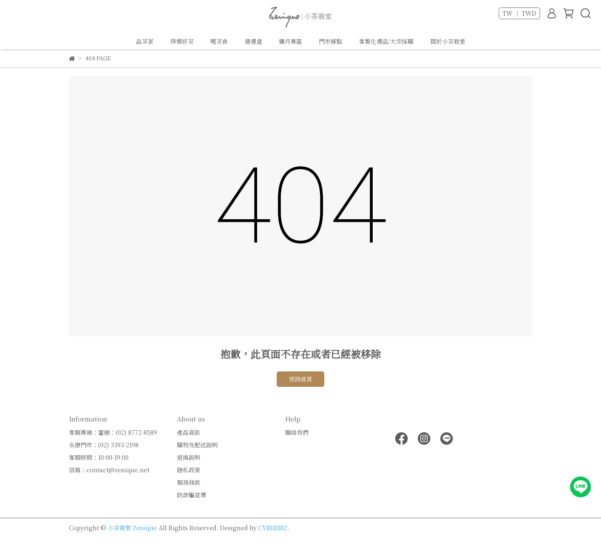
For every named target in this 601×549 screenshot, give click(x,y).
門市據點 (330, 41)
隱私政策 (188, 470)
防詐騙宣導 (191, 495)
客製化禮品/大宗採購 (386, 41)
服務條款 (188, 482)
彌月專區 (290, 41)
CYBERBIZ (273, 528)
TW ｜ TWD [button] (519, 13)
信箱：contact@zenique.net (109, 470)
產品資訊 (188, 432)
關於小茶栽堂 (447, 41)
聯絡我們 (296, 432)
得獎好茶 (182, 41)
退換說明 (188, 457)
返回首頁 (300, 379)
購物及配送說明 (197, 445)
